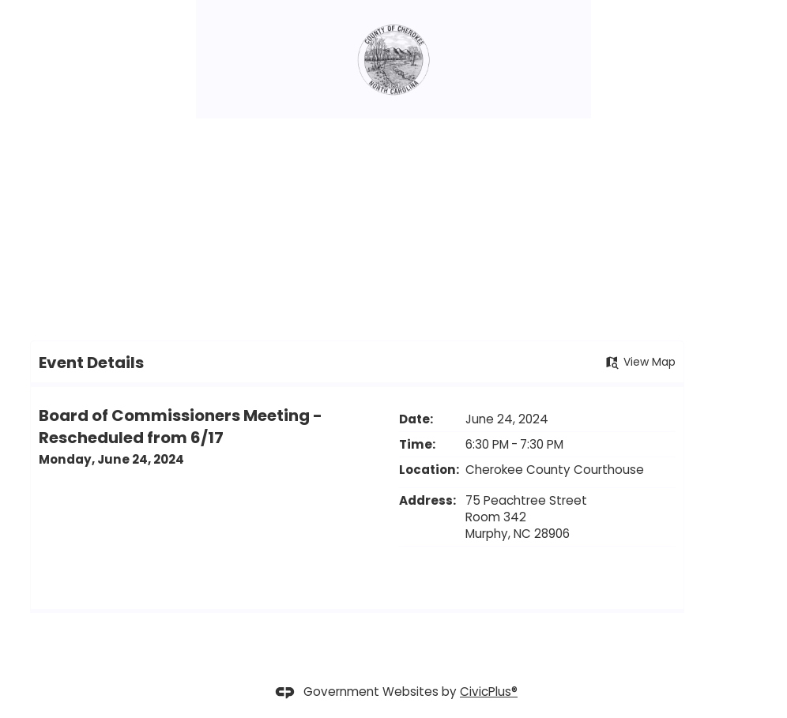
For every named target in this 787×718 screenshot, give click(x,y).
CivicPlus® (489, 691)
